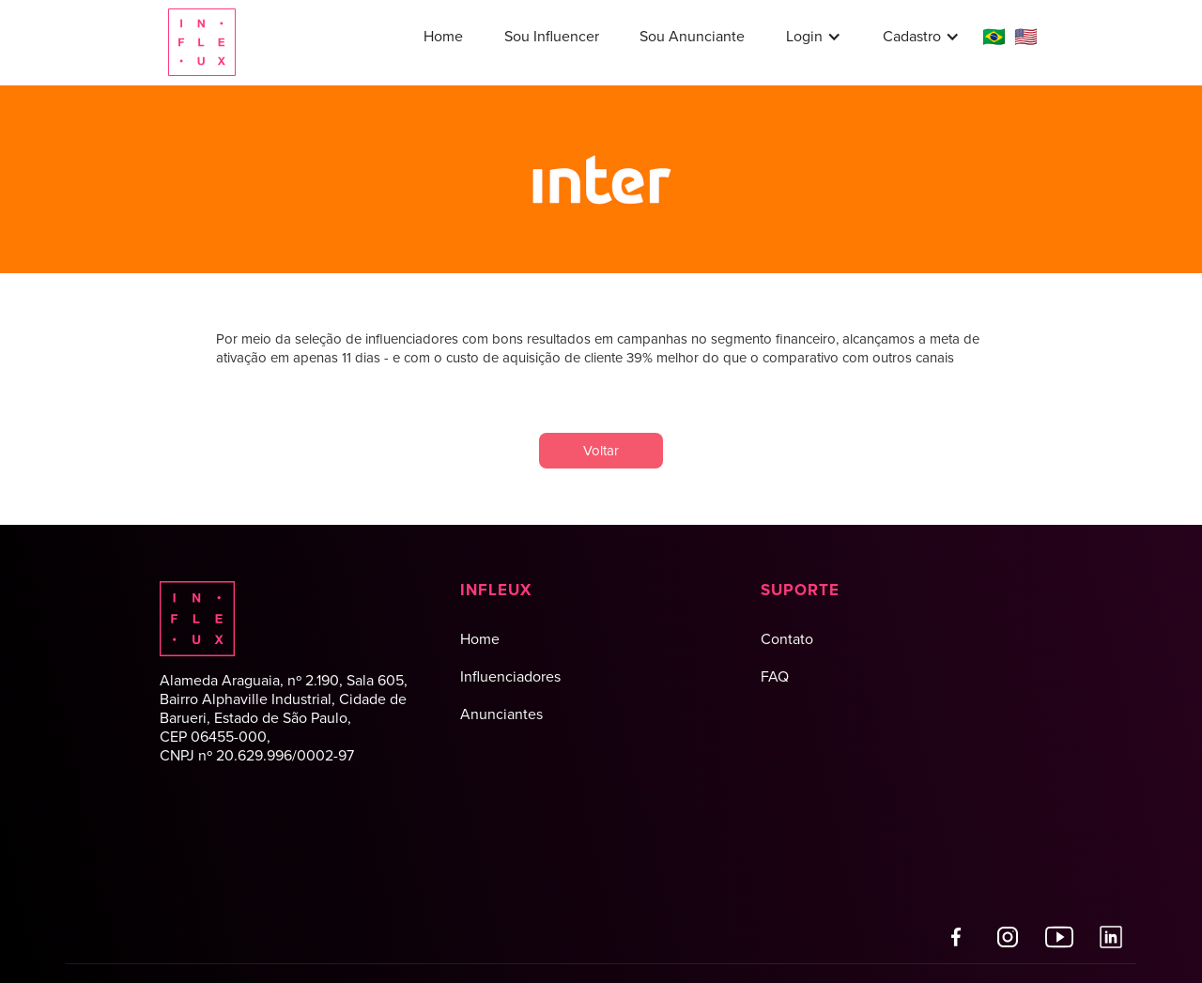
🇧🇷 (994, 37)
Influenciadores (510, 676)
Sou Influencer (551, 36)
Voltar (601, 450)
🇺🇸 (1026, 37)
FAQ (775, 676)
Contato (787, 639)
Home (443, 36)
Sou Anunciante (692, 36)
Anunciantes (501, 714)
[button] (813, 36)
